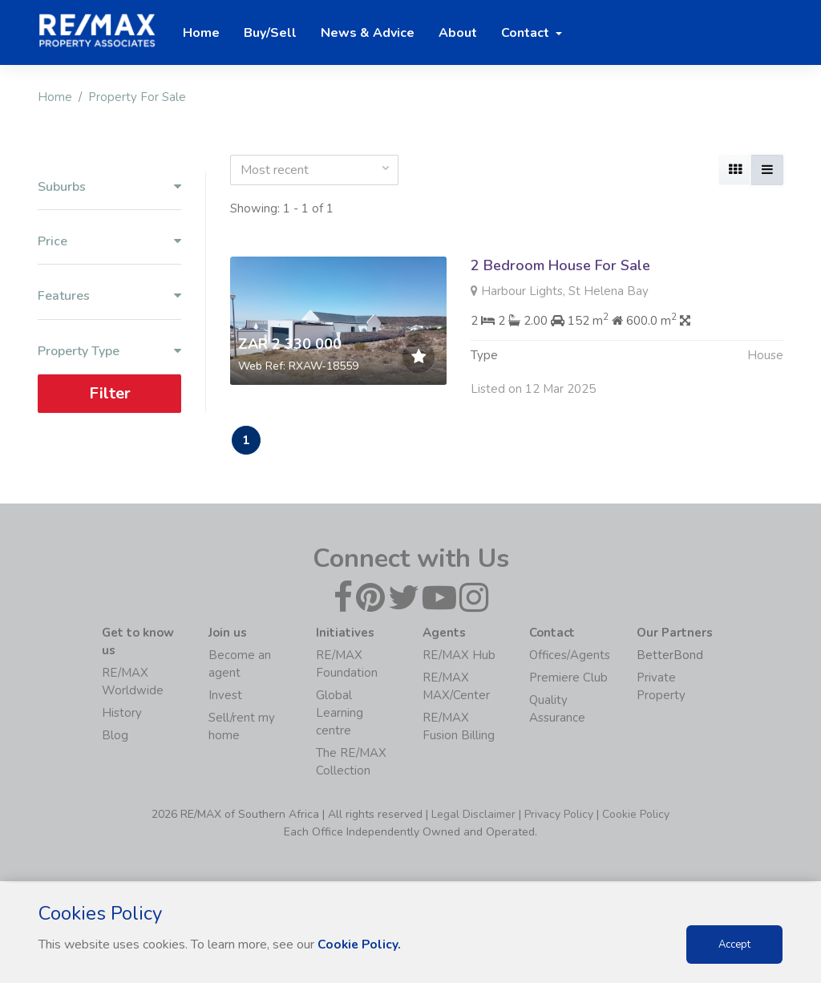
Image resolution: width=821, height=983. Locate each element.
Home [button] (201, 33)
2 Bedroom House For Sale (560, 265)
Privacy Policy (558, 815)
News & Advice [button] (368, 33)
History (122, 714)
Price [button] (109, 241)
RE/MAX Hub (459, 657)
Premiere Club (568, 679)
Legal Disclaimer (473, 815)
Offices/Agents (569, 657)
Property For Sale (137, 97)
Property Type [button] (109, 351)
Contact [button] (526, 33)
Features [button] (109, 296)
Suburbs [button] (109, 187)
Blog (115, 737)
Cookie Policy (635, 815)
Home (55, 97)
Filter (110, 393)
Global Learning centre (339, 714)
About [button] (458, 33)
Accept (734, 944)
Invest (225, 697)
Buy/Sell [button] (270, 33)
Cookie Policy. (360, 944)
